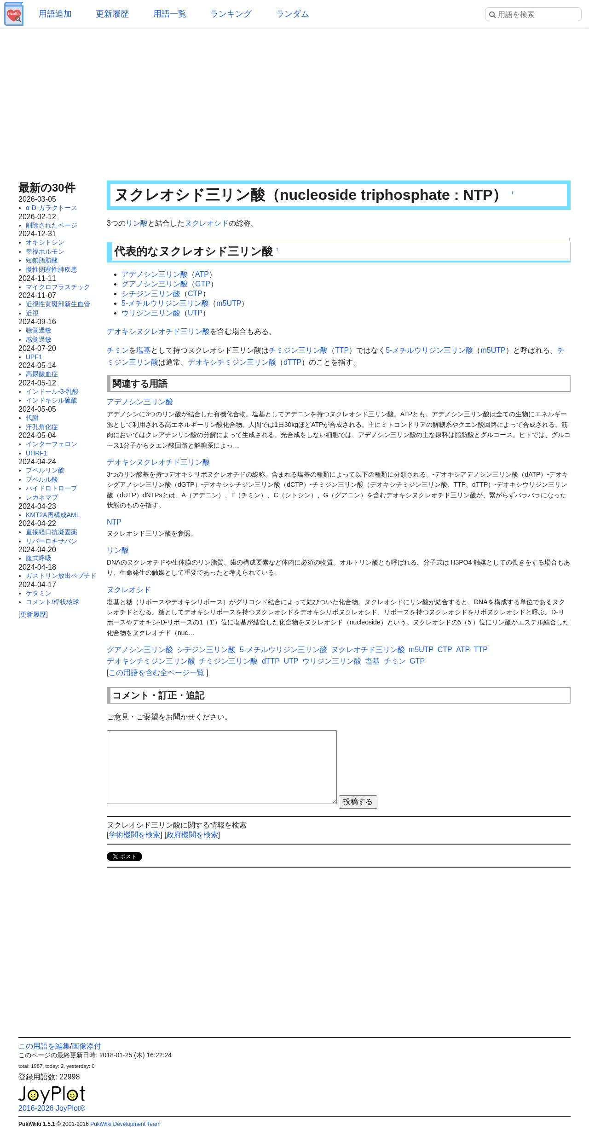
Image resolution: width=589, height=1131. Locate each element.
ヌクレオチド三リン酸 (368, 649)
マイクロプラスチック (58, 287)
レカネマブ (42, 497)
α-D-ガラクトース (51, 207)
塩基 (143, 350)
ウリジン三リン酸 (150, 313)
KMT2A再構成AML (53, 515)
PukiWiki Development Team (125, 1124)
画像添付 (86, 1046)
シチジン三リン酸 (150, 293)
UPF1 (34, 357)
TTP (342, 350)
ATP (202, 274)
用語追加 (55, 13)
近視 (32, 313)
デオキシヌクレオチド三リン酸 (158, 331)
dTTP (292, 362)
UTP (195, 313)
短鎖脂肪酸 (42, 260)
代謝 (32, 417)
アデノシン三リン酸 (154, 274)
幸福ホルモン (45, 251)
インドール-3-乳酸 (52, 391)
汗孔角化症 (42, 427)
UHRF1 (36, 453)
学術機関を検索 (134, 835)
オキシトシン (45, 242)
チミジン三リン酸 (298, 350)
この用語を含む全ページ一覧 (156, 672)
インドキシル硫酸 (51, 400)
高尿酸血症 (42, 374)
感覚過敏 (39, 339)
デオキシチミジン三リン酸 (232, 362)
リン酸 (137, 223)
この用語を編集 (44, 1046)
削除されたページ (51, 225)
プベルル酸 (42, 479)
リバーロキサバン (51, 541)
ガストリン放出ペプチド (61, 575)
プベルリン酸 (45, 470)
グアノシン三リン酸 (154, 284)
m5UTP (228, 303)
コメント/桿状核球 (52, 602)
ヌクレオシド (207, 223)
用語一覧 (169, 13)
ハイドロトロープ (51, 488)
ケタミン (39, 593)
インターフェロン (51, 444)
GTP (202, 284)
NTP (114, 522)
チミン (118, 350)
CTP (195, 293)
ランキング (231, 13)
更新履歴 (112, 13)
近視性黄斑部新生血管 (58, 304)
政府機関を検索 (192, 835)
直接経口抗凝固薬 (51, 532)
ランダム (292, 13)
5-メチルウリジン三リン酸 (165, 303)
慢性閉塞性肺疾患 (51, 269)
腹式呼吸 (39, 558)
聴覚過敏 (39, 330)
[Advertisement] (294, 101)
